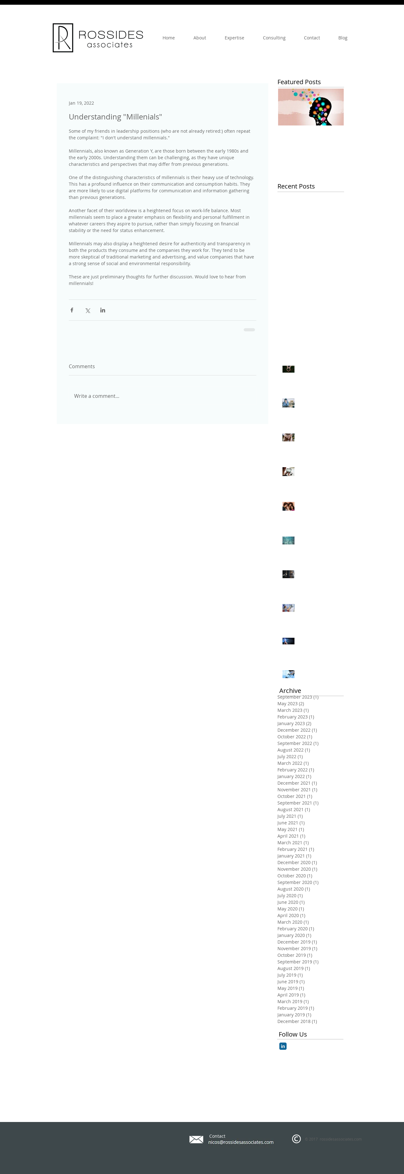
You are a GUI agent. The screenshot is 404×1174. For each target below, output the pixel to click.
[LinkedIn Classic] (283, 1046)
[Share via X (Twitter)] (87, 310)
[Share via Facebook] (72, 310)
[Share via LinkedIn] (103, 310)
